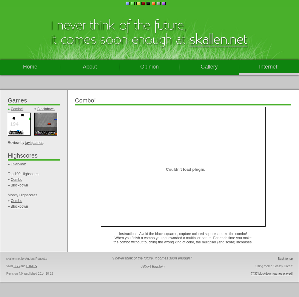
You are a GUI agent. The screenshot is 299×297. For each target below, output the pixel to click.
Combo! (17, 109)
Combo (16, 180)
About (90, 67)
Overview (18, 164)
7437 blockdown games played (271, 273)
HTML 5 (31, 266)
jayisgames (34, 143)
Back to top (285, 258)
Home (30, 67)
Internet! (269, 67)
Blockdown (46, 109)
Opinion (149, 67)
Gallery (209, 67)
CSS (16, 266)
